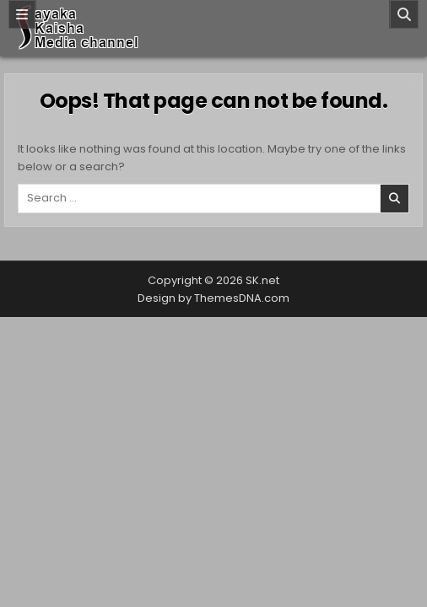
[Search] (404, 14)
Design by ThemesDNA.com (213, 298)
